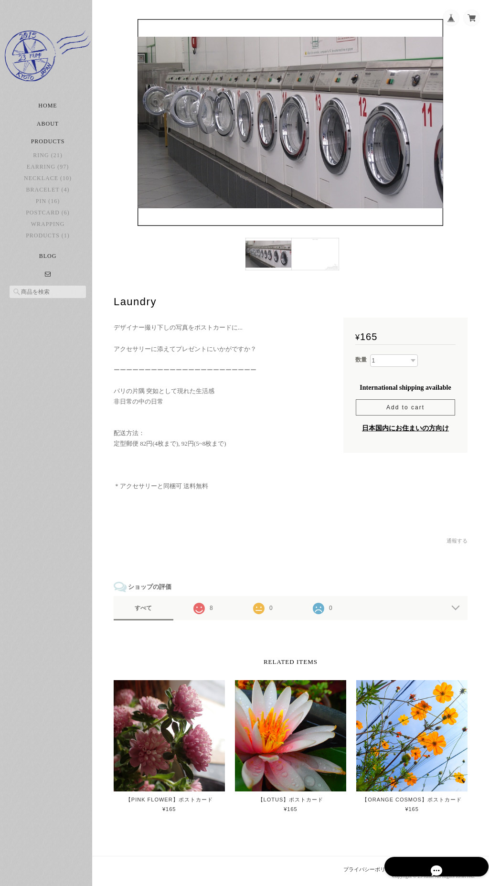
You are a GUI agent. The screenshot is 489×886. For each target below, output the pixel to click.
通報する (457, 539)
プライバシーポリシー (370, 867)
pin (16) (48, 206)
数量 (361, 358)
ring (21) (47, 160)
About (48, 129)
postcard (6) (48, 217)
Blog (48, 261)
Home (47, 110)
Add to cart (405, 405)
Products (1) (48, 240)
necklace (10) (48, 183)
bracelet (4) (48, 195)
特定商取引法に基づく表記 (443, 867)
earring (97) (48, 172)
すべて (147, 606)
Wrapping (48, 229)
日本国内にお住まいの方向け (405, 426)
